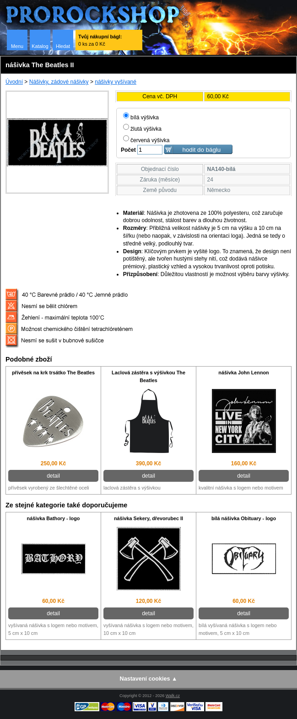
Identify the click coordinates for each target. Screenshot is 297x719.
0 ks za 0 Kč (100, 40)
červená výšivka (146, 140)
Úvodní (14, 82)
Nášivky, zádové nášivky (59, 82)
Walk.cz (173, 695)
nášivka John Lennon (243, 372)
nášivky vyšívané (115, 82)
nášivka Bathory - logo (53, 518)
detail (53, 476)
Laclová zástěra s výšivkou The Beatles (148, 376)
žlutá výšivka (142, 129)
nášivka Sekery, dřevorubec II (148, 518)
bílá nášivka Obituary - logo (243, 518)
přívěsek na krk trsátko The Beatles (53, 372)
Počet (128, 150)
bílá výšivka (141, 117)
